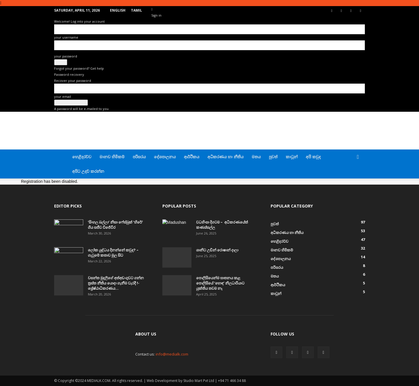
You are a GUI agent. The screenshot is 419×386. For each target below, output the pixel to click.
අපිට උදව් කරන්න (88, 171)
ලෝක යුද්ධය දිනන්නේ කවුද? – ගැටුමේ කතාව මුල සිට (113, 252)
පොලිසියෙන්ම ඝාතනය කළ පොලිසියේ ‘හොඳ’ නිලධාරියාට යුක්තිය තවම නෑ (220, 283)
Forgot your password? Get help (79, 68)
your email (62, 96)
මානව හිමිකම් (112, 156)
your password (65, 56)
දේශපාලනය (165, 156)
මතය (256, 156)
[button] (358, 157)
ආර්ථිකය (191, 156)
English (117, 10)
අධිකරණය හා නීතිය (225, 156)
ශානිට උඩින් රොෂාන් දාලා (217, 249)
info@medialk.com (172, 354)
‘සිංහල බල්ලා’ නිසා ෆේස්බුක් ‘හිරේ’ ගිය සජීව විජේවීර (115, 224)
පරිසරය (139, 156)
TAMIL (136, 10)
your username (66, 37)
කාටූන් (292, 156)
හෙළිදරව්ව (81, 156)
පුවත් (273, 156)
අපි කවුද (313, 156)
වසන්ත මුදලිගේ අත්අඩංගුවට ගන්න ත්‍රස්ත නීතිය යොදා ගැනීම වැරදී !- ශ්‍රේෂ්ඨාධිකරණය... (116, 283)
